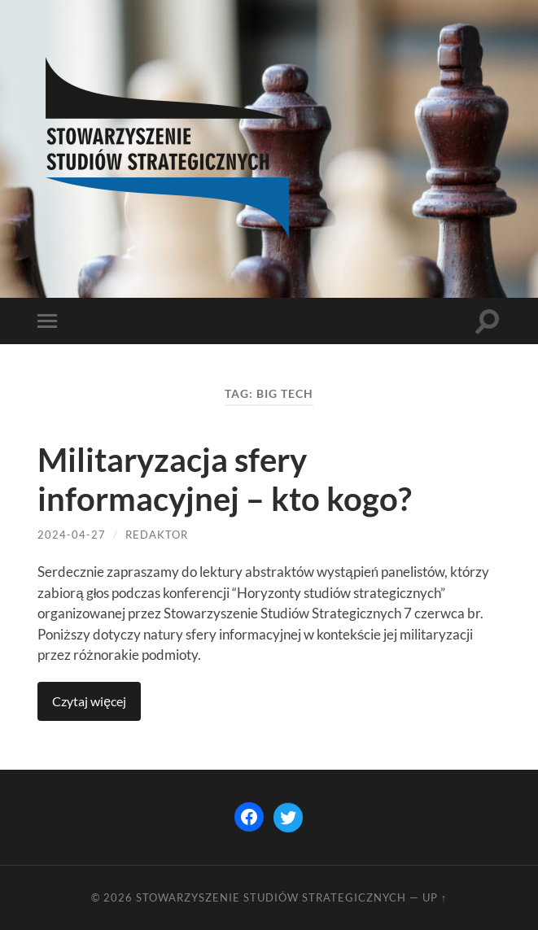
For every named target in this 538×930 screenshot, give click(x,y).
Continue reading (89, 701)
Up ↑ (434, 897)
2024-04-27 (71, 534)
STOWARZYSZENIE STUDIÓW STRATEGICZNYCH (271, 897)
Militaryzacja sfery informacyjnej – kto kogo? (224, 479)
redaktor (156, 534)
